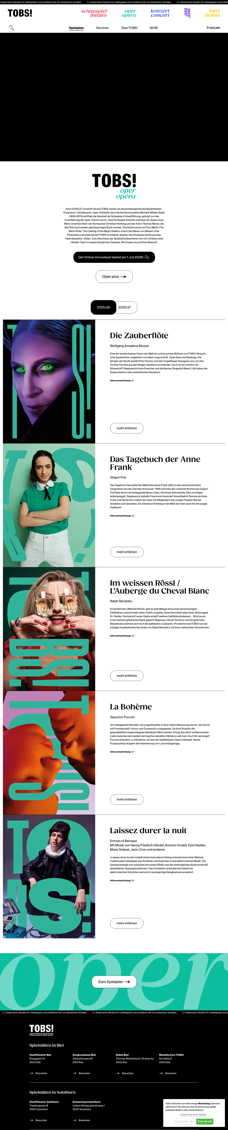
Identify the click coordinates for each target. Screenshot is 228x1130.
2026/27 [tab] (124, 307)
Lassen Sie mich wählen (193, 1114)
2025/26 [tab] (103, 307)
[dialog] (194, 1113)
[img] (20, 13)
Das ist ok (205, 1121)
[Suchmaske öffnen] (11, 28)
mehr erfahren (127, 428)
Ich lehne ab (184, 1121)
